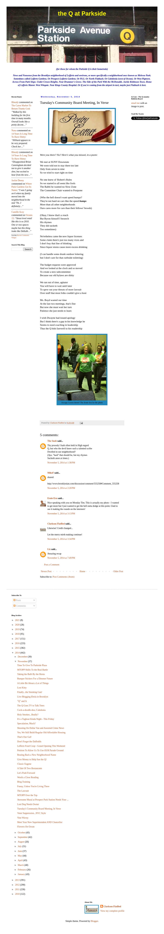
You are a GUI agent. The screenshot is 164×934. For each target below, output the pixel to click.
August (21, 842)
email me (135, 103)
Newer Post (46, 571)
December (23, 656)
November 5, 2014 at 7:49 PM (61, 558)
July (20, 846)
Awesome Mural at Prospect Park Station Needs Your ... (43, 799)
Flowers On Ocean (25, 826)
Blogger (94, 921)
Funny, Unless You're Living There (33, 786)
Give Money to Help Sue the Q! (32, 759)
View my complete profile (112, 911)
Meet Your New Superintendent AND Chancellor (39, 822)
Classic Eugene (24, 764)
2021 (17, 620)
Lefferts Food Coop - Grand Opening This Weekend (41, 746)
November (23, 661)
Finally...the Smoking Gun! (29, 692)
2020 (17, 625)
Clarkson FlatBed (56, 524)
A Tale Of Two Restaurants (29, 768)
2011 (17, 889)
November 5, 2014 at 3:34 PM (61, 539)
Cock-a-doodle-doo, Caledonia (31, 710)
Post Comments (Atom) (63, 577)
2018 (17, 634)
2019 (17, 629)
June (20, 851)
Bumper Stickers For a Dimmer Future (35, 678)
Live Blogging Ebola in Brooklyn (32, 696)
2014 (17, 652)
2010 (17, 894)
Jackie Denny (17, 180)
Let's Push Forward (26, 773)
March (21, 865)
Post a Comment (51, 564)
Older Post (118, 571)
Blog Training (23, 782)
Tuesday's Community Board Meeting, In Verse (39, 809)
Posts (17, 600)
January (21, 874)
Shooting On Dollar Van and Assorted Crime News (40, 728)
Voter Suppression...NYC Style (31, 813)
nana (13, 130)
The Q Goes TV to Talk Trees (30, 705)
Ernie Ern (52, 498)
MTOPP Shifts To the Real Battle (32, 670)
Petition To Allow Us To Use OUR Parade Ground (40, 750)
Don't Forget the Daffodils (29, 741)
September (23, 837)
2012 (17, 885)
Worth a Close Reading (28, 777)
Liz (49, 549)
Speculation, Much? (26, 723)
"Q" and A (22, 701)
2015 (17, 648)
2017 (17, 639)
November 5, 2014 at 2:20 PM (61, 488)
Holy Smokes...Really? (27, 714)
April (20, 860)
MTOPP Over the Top (27, 795)
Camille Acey (17, 212)
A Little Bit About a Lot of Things (33, 683)
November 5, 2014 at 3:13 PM (61, 513)
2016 (17, 643)
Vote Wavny (22, 818)
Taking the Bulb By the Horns (31, 674)
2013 (17, 880)
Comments (19, 606)
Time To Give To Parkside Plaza (32, 665)
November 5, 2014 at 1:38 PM (61, 462)
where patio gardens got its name (21, 186)
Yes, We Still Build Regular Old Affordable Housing (41, 732)
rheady (15, 102)
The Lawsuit (23, 791)
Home (82, 571)
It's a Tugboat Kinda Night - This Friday (35, 719)
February (22, 869)
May (20, 855)
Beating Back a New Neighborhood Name (36, 755)
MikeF (50, 473)
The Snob (52, 441)
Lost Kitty (22, 687)
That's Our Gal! (24, 737)
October (22, 832)
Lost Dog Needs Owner (28, 804)
